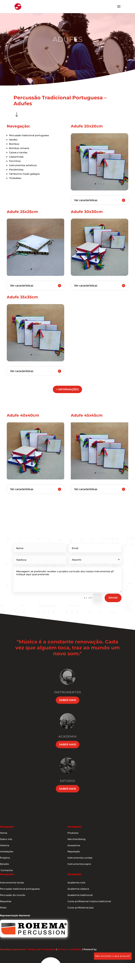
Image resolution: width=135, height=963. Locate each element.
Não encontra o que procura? (112, 956)
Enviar (113, 597)
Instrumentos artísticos (23, 165)
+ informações (67, 389)
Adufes (13, 139)
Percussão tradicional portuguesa (29, 135)
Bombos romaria (19, 148)
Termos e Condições (69, 949)
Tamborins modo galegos (24, 173)
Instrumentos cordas (80, 857)
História (4, 845)
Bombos (14, 143)
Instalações (6, 851)
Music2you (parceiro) (12, 949)
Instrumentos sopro (79, 864)
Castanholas (16, 156)
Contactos (6, 870)
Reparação (74, 851)
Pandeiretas (16, 169)
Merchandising (76, 839)
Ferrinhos (15, 161)
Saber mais (67, 700)
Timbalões (15, 178)
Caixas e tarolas (18, 152)
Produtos (73, 832)
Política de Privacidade (41, 949)
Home (3, 832)
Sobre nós (6, 839)
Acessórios (74, 845)
